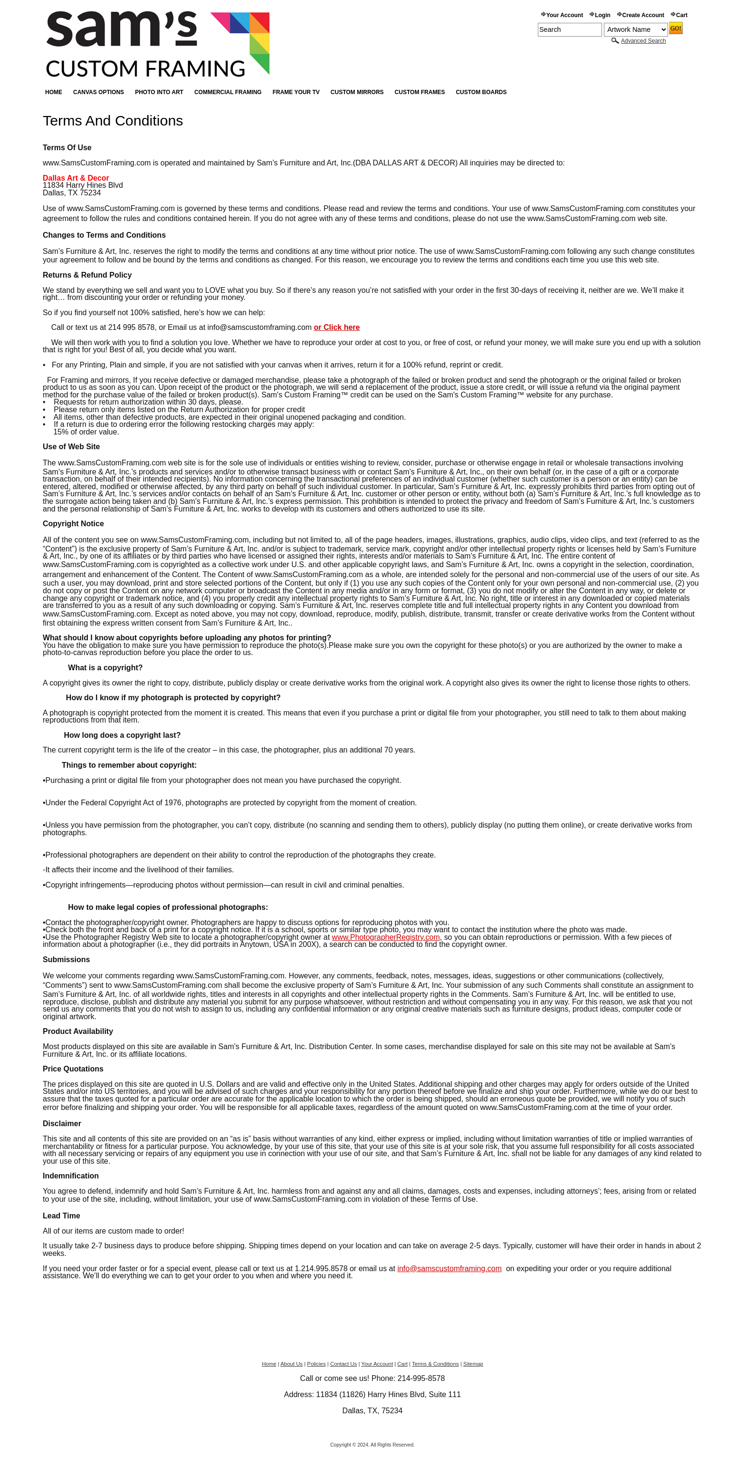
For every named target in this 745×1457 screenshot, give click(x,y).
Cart (682, 15)
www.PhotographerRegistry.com (386, 937)
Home (53, 92)
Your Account (564, 15)
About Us (291, 1364)
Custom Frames (420, 92)
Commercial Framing (228, 92)
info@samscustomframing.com (449, 1268)
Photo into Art (159, 92)
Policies (316, 1364)
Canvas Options (98, 92)
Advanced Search (643, 41)
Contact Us (343, 1364)
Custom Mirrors (357, 92)
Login (603, 15)
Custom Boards (481, 92)
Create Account (643, 15)
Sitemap (473, 1364)
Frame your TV (296, 92)
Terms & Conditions (435, 1364)
